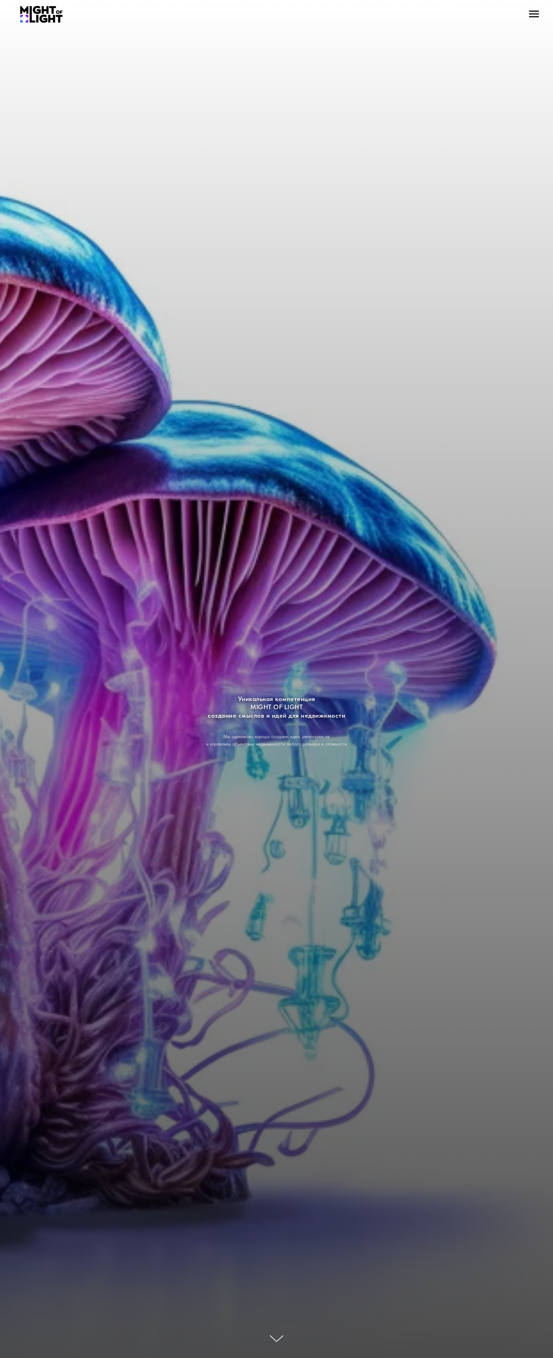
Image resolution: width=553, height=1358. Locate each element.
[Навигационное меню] (534, 14)
